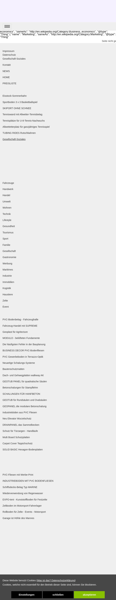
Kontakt (7, 64)
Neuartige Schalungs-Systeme (19, 363)
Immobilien (8, 282)
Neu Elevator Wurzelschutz (17, 418)
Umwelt (7, 201)
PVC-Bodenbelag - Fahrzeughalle (20, 319)
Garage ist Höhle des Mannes (18, 518)
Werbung (7, 263)
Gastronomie (9, 257)
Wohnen (7, 207)
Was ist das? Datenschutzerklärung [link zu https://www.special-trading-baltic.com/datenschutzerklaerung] (56, 580)
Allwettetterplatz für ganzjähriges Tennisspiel (26, 126)
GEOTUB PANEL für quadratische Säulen (25, 381)
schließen (58, 594)
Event (6, 306)
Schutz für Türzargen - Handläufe (20, 431)
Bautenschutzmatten (13, 369)
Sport (5, 238)
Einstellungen (27, 594)
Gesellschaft (9, 251)
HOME (6, 77)
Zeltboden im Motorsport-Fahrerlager (22, 505)
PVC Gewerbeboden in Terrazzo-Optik (23, 356)
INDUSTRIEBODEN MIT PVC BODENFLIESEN (28, 480)
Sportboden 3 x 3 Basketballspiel (20, 102)
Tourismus (8, 232)
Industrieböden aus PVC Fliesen (20, 412)
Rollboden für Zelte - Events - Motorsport (24, 511)
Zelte (5, 300)
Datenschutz (9, 54)
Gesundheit (9, 226)
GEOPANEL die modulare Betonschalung (24, 406)
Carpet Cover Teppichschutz (18, 443)
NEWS (6, 71)
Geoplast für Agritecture (15, 332)
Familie (6, 245)
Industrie (7, 275)
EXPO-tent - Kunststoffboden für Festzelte (25, 499)
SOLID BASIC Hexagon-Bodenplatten (23, 449)
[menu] (7, 26)
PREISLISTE (9, 83)
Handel (6, 195)
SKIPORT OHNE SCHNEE (17, 108)
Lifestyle (7, 220)
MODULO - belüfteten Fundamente (21, 338)
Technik (7, 214)
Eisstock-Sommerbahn (15, 95)
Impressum (8, 51)
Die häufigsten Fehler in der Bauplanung (24, 344)
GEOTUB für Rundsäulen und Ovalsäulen (25, 400)
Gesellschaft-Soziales (14, 58)
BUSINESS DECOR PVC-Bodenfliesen (23, 350)
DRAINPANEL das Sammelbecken (21, 424)
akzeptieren (89, 594)
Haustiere (8, 294)
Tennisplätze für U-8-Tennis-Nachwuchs (24, 120)
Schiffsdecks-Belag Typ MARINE (20, 487)
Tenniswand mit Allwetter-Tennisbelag (22, 114)
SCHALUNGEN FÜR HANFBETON (21, 394)
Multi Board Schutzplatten (16, 437)
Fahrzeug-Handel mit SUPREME (20, 325)
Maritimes (8, 269)
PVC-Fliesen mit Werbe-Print (18, 474)
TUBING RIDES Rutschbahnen (19, 133)
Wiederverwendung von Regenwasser (23, 493)
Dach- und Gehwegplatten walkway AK (23, 375)
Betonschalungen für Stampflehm (20, 387)
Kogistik (7, 288)
